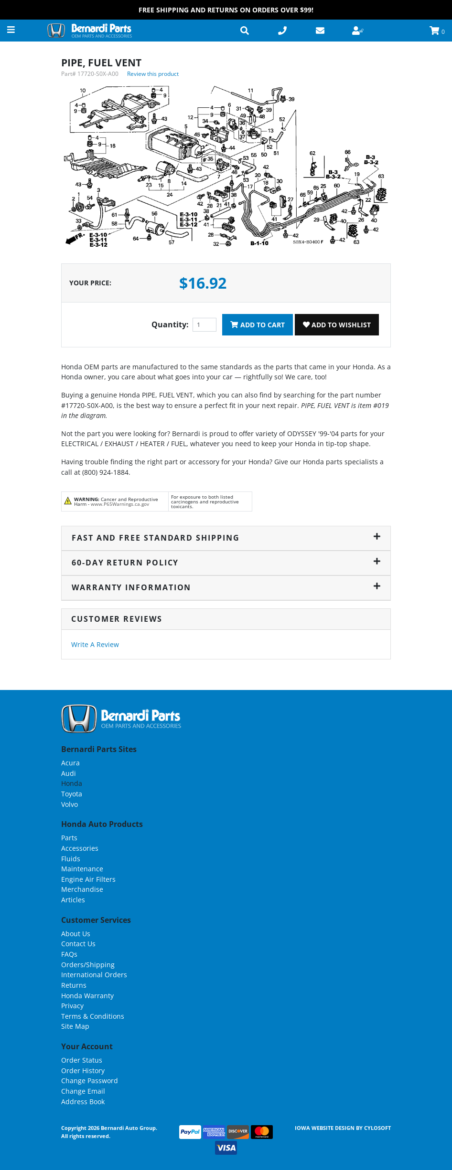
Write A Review (95, 644)
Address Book (83, 1101)
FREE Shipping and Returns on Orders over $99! (226, 9)
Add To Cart (257, 324)
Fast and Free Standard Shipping (226, 538)
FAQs (69, 954)
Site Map (75, 1026)
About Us (75, 933)
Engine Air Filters (88, 879)
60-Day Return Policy (226, 562)
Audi (68, 773)
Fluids (70, 858)
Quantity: (170, 324)
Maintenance (82, 868)
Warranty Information (226, 587)
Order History (83, 1070)
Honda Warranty (87, 995)
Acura (70, 762)
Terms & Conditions (92, 1016)
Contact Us (78, 943)
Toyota (71, 793)
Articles (73, 899)
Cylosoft (377, 1127)
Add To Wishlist (337, 324)
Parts (69, 837)
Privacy (72, 1005)
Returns (73, 985)
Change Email (83, 1091)
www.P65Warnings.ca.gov (120, 504)
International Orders (94, 974)
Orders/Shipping (88, 964)
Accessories (79, 848)
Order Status (81, 1060)
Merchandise (82, 889)
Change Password (89, 1080)
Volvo (69, 804)
